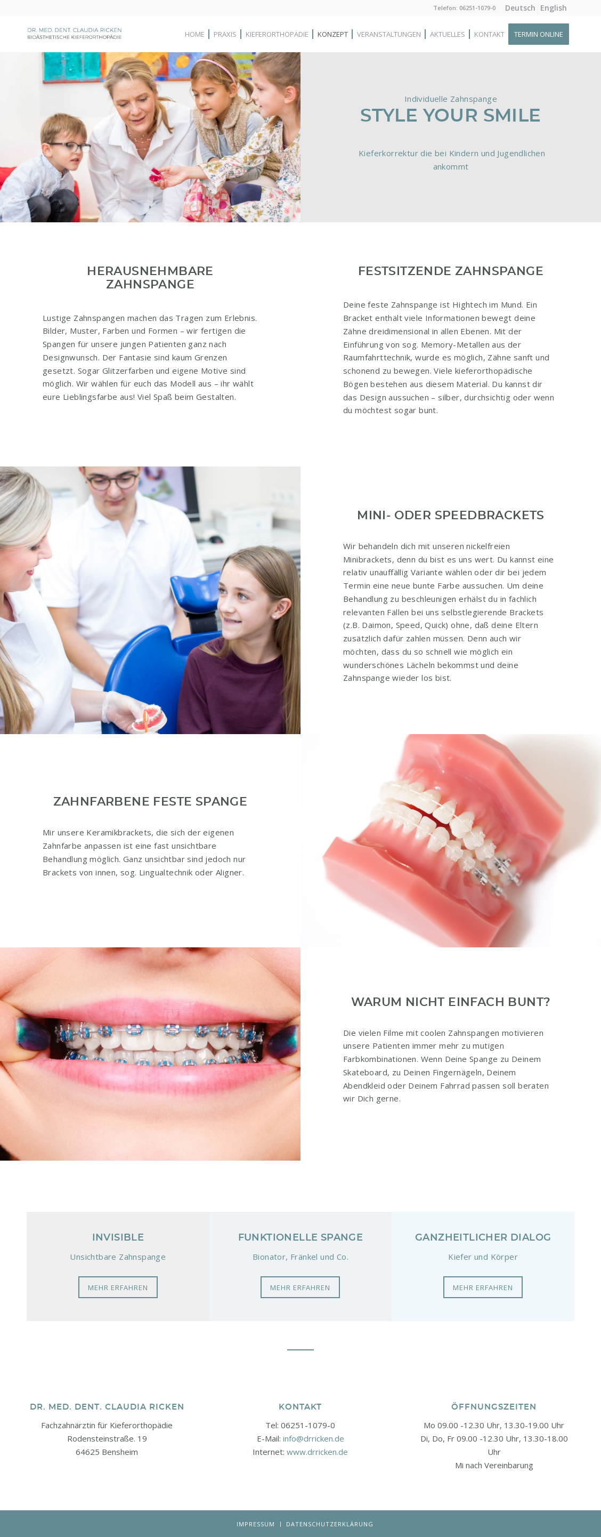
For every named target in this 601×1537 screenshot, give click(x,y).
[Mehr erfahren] (118, 1287)
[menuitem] (520, 8)
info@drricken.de (313, 1438)
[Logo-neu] (75, 45)
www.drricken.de (317, 1451)
